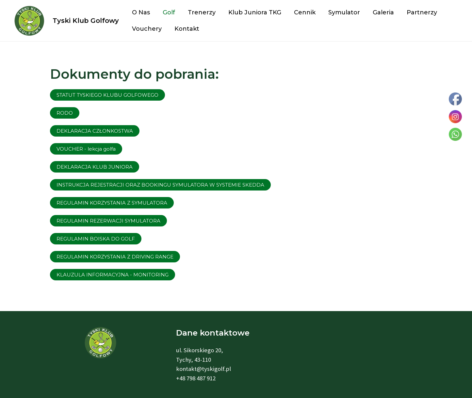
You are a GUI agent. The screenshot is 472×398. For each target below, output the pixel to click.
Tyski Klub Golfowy (86, 21)
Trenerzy (199, 12)
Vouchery (146, 28)
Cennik (300, 12)
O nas (140, 12)
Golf (167, 12)
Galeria (376, 12)
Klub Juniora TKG (251, 12)
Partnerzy (414, 12)
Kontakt (185, 28)
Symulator (338, 12)
